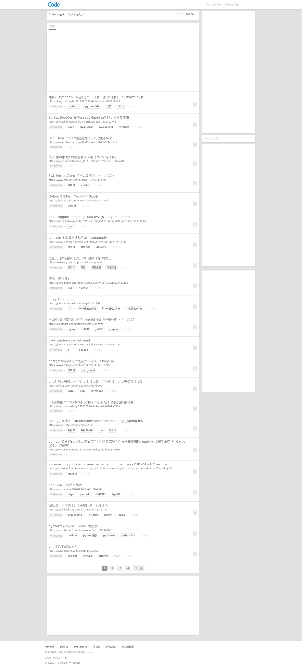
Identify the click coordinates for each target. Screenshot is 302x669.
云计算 (71, 267)
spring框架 (86, 127)
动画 (70, 288)
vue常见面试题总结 (62, 547)
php (82, 391)
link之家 (111, 646)
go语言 (99, 329)
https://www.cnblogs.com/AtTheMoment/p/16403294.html (83, 142)
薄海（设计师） (60, 279)
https (121, 106)
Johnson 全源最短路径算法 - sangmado (78, 237)
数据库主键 (87, 430)
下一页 (139, 568)
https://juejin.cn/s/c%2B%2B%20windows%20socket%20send (85, 344)
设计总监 (83, 288)
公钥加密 (100, 494)
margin (72, 473)
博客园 (71, 185)
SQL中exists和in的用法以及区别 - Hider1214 (82, 176)
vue (116, 556)
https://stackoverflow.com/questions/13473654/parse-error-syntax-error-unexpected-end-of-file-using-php (111, 468)
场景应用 (112, 267)
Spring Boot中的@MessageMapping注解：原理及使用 (89, 117)
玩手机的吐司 (76, 14)
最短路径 (85, 247)
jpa (70, 226)
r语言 (108, 106)
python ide (92, 106)
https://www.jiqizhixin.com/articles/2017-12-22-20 (78, 509)
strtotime (97, 391)
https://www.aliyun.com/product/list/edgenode (76, 262)
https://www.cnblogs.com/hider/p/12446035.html (78, 180)
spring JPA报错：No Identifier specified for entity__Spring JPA (96, 421)
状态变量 (72, 556)
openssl (84, 494)
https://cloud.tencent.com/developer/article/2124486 (80, 530)
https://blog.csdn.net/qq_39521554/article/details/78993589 (84, 406)
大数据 (85, 329)
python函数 (90, 535)
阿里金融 (96, 267)
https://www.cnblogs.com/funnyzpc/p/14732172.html (80, 365)
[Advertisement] (228, 72)
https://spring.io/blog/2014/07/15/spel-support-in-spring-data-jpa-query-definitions (97, 221)
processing (75, 515)
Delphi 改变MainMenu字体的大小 (73, 196)
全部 (52, 26)
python (72, 535)
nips (122, 515)
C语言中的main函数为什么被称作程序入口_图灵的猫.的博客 (91, 402)
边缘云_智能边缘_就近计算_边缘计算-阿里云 (80, 258)
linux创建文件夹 (111, 308)
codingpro (80, 646)
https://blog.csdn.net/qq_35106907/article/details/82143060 (84, 449)
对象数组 (103, 556)
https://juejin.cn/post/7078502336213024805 (75, 489)
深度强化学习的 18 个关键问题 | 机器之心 (78, 505)
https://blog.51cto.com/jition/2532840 (71, 425)
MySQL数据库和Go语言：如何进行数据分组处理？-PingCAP (92, 320)
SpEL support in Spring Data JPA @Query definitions (89, 217)
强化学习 (108, 515)
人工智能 (93, 515)
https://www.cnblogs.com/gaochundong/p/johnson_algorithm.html (87, 241)
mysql (72, 329)
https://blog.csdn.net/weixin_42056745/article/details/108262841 (87, 161)
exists (85, 185)
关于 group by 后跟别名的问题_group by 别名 (82, 157)
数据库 (71, 430)
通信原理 (124, 127)
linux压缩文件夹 (87, 308)
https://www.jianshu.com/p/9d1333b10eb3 (74, 550)
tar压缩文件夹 (134, 308)
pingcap (114, 329)
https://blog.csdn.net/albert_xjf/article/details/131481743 (82, 121)
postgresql (88, 370)
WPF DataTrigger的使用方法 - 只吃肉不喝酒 (81, 138)
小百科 (96, 646)
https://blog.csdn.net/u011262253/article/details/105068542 (84, 101)
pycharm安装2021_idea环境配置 (73, 526)
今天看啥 (49, 646)
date (71, 391)
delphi (72, 205)
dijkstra (101, 247)
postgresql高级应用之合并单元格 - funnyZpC (82, 361)
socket (83, 350)
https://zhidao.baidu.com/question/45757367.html (78, 200)
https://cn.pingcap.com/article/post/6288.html (76, 324)
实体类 (112, 430)
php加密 (115, 494)
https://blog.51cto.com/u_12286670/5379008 (75, 385)
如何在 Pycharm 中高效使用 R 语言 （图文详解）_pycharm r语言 (96, 97)
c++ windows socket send (69, 340)
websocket (106, 127)
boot (71, 127)
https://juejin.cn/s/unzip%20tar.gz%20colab (74, 303)
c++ (70, 350)
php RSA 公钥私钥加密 (65, 485)
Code (52, 14)
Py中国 (64, 646)
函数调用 (88, 556)
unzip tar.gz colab (62, 299)
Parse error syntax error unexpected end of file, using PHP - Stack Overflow (108, 464)
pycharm (73, 106)
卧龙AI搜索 (127, 646)
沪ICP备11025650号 (68, 663)
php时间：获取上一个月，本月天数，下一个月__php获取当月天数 (96, 381)
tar (70, 308)
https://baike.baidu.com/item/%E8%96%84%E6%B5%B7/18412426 (88, 282)
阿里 (83, 267)
